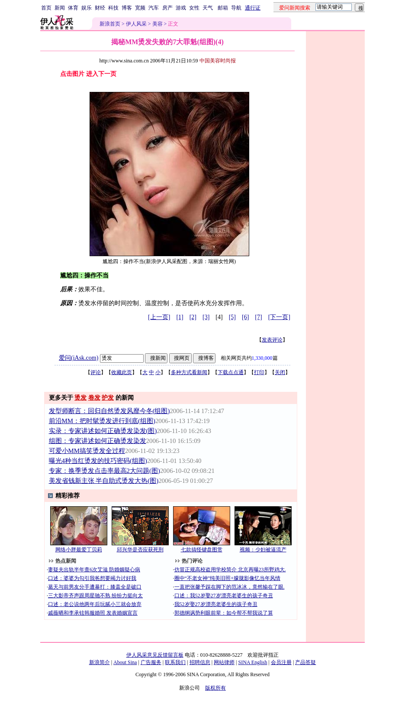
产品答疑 (305, 662)
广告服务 (151, 662)
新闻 (60, 8)
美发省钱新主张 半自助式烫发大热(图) (104, 480)
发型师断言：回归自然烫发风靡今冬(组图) (109, 410)
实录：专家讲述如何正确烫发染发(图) (103, 430)
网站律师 (224, 662)
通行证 (252, 8)
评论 (95, 372)
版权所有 (215, 688)
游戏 (181, 8)
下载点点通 (231, 372)
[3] (205, 317)
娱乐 (86, 8)
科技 (113, 8)
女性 (194, 8)
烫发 (80, 397)
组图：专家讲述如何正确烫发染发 (97, 440)
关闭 (280, 372)
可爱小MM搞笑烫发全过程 (87, 450)
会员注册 (281, 662)
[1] (179, 317)
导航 (236, 8)
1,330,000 (262, 358)
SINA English (252, 662)
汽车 (153, 8)
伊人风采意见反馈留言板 (154, 655)
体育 (73, 8)
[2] (193, 317)
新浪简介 (99, 662)
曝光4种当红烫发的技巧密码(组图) (98, 460)
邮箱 (223, 8)
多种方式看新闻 (189, 372)
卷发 (94, 397)
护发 (108, 397)
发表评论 (272, 340)
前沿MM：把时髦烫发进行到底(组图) (102, 420)
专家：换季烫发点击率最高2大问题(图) (104, 470)
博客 (127, 8)
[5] (232, 317)
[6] (245, 317)
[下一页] (279, 317)
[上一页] (159, 317)
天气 (207, 8)
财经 (100, 8)
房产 (167, 8)
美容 (157, 24)
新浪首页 (110, 24)
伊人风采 (136, 24)
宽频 (140, 8)
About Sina (125, 662)
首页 (46, 8)
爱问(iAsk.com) (78, 358)
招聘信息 (200, 662)
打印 (259, 372)
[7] (258, 317)
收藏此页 (121, 372)
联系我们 (175, 662)
